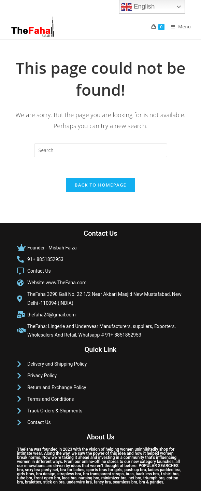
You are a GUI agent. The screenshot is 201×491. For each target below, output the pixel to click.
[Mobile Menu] (178, 27)
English (138, 6)
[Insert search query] (100, 150)
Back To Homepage (100, 185)
